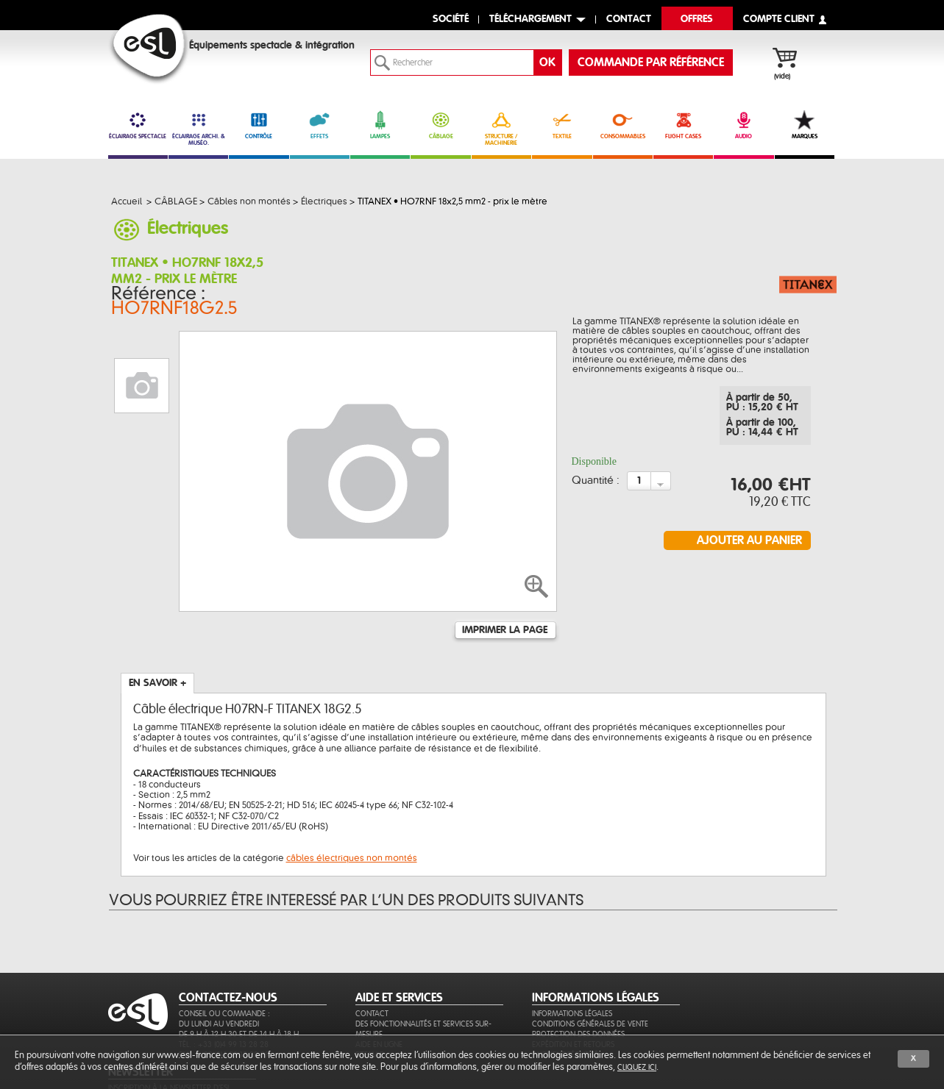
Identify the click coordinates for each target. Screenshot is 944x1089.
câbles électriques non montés (351, 785)
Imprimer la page (504, 557)
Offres (697, 19)
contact (628, 19)
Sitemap (369, 1002)
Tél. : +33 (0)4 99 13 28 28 (224, 992)
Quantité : (596, 484)
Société (451, 19)
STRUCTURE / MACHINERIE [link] (501, 128)
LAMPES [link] (380, 125)
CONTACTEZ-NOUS (228, 945)
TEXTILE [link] (562, 125)
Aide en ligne (378, 992)
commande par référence (651, 62)
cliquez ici (636, 1067)
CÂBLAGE (440, 125)
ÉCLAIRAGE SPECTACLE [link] (138, 125)
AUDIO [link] (743, 125)
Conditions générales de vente (590, 971)
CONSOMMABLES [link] (623, 125)
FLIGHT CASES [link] (683, 125)
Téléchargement (530, 19)
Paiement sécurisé (565, 1002)
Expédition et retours (573, 992)
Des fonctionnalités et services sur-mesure (423, 976)
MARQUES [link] (804, 125)
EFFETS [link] (319, 125)
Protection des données (578, 981)
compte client (779, 19)
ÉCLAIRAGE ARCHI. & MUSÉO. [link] (198, 128)
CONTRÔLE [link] (258, 125)
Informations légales (572, 961)
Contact (371, 961)
